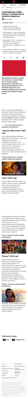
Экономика (12, 5)
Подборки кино (9, 7)
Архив (15, 377)
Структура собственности (7, 377)
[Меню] (3, 2)
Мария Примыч (8, 19)
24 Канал (4, 5)
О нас (3, 364)
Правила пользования (19, 366)
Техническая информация (17, 372)
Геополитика (22, 5)
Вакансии (4, 375)
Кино (3, 7)
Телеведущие (5, 373)
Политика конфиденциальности (19, 369)
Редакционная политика (7, 368)
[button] (4, 57)
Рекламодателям (18, 364)
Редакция (4, 366)
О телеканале (5, 370)
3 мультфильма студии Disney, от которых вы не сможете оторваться (20, 7)
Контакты (16, 375)
